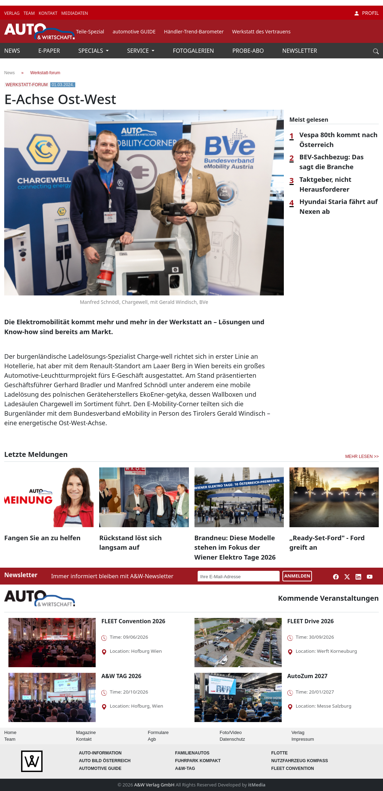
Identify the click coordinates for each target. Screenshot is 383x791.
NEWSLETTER (299, 51)
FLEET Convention (292, 768)
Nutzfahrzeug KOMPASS (299, 760)
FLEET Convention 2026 (133, 621)
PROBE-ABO (249, 51)
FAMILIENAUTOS (192, 753)
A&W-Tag (185, 768)
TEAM (30, 13)
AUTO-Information (100, 753)
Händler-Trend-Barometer (194, 31)
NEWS (12, 51)
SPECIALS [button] (91, 51)
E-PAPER (50, 51)
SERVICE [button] (138, 51)
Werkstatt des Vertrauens (261, 31)
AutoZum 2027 (307, 676)
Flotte (279, 753)
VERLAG (12, 13)
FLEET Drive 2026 (310, 621)
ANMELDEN (297, 576)
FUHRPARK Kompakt (198, 760)
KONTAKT (48, 13)
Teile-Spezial (90, 31)
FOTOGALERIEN (194, 51)
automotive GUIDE (134, 31)
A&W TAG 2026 (121, 676)
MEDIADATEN (74, 13)
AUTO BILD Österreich (104, 760)
